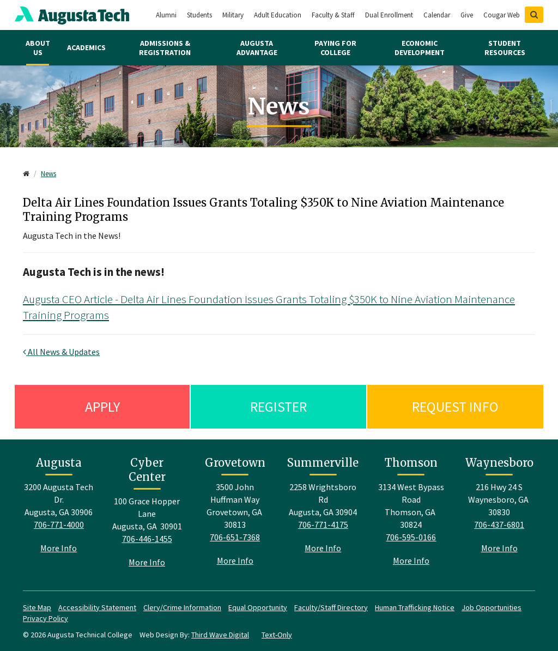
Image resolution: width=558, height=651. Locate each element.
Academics (86, 47)
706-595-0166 (411, 537)
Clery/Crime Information (182, 607)
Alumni (166, 15)
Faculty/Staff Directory (331, 607)
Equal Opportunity (257, 607)
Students (199, 15)
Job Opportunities (491, 607)
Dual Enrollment (389, 15)
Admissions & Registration (165, 47)
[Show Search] (534, 15)
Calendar (436, 15)
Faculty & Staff (333, 15)
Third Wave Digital (220, 635)
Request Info (455, 406)
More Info (58, 547)
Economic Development (420, 47)
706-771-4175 (323, 524)
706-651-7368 (235, 537)
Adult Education (277, 15)
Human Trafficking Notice (414, 607)
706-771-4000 (59, 524)
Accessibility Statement (97, 607)
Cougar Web (501, 15)
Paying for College (335, 47)
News (48, 173)
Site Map (37, 607)
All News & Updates (61, 351)
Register (278, 406)
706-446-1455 (147, 538)
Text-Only (277, 635)
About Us (38, 47)
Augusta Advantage (256, 47)
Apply (102, 406)
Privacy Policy (45, 618)
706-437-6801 (499, 524)
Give (466, 15)
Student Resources (504, 47)
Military (233, 15)
